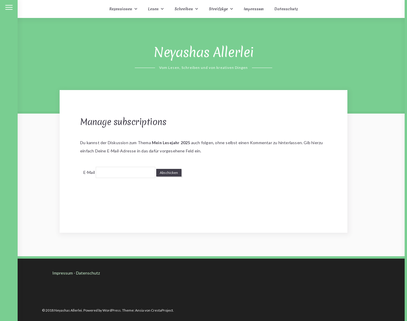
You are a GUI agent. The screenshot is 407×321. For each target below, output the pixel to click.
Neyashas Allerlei (204, 52)
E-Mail (89, 172)
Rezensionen (120, 8)
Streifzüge (218, 8)
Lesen (153, 8)
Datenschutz (286, 8)
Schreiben (183, 8)
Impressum (254, 8)
